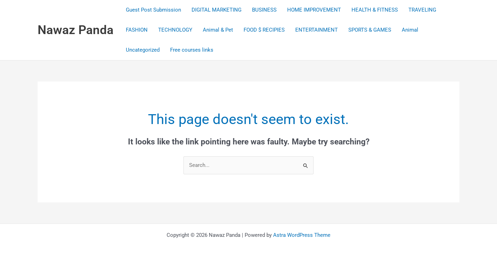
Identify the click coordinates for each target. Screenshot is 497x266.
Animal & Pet (218, 30)
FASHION (137, 30)
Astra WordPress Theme (301, 235)
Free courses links (191, 50)
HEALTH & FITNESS (374, 10)
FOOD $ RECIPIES (264, 30)
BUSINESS (264, 10)
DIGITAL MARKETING (216, 10)
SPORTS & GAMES (369, 30)
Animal (410, 30)
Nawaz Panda (76, 30)
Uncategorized (143, 50)
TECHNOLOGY (175, 30)
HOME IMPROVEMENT (314, 10)
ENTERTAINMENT (316, 30)
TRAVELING (422, 10)
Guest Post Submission (153, 10)
